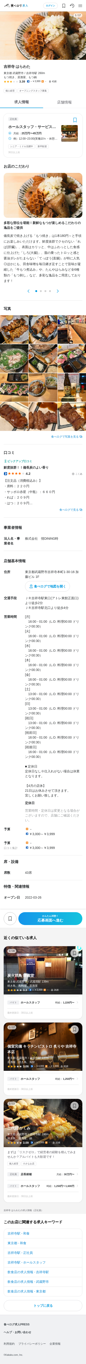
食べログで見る (69, 509)
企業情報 (55, 1343)
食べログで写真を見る (65, 436)
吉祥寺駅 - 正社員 (20, 1253)
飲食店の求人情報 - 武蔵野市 (28, 1282)
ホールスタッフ (30, 1002)
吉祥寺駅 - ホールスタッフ (27, 1262)
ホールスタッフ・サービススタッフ (33, 127)
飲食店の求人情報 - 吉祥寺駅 (28, 1272)
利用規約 (9, 1343)
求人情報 (21, 102)
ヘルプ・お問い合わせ (17, 1332)
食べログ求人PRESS (17, 1324)
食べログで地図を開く (50, 586)
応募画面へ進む (50, 918)
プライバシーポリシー (32, 1343)
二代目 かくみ (43, 1150)
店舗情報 (64, 102)
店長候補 (26, 1174)
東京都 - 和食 (17, 1243)
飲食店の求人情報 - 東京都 (27, 1291)
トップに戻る (43, 1305)
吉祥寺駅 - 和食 (19, 1233)
